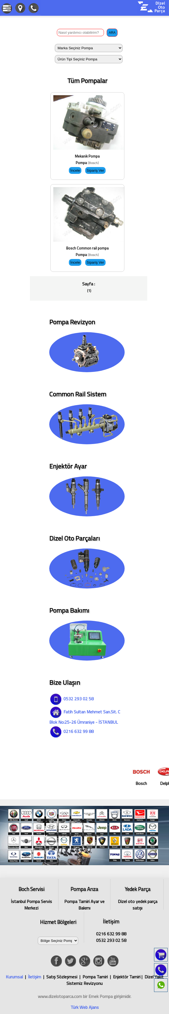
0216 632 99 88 (71, 731)
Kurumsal (14, 976)
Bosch (145, 776)
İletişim (34, 976)
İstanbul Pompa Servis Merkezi (31, 897)
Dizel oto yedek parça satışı (137, 897)
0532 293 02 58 (71, 698)
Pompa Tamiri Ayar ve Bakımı (84, 897)
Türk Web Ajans (84, 1007)
